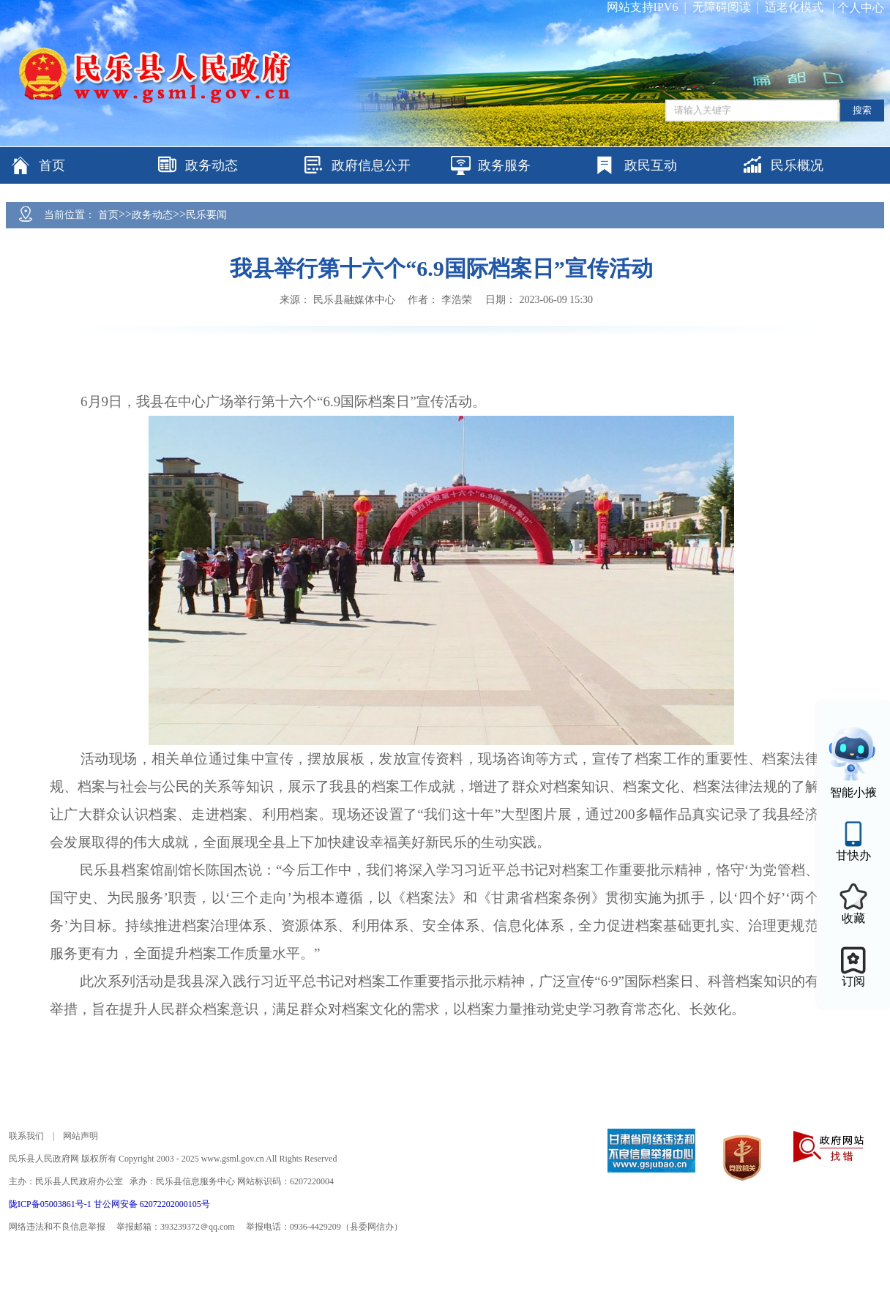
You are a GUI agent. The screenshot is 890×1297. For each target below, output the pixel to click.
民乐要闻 (206, 214)
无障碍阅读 (721, 7)
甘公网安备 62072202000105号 (152, 1204)
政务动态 (152, 214)
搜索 (862, 110)
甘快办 (853, 855)
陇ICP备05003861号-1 (51, 1204)
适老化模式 (794, 7)
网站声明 (80, 1136)
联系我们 (26, 1136)
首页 (108, 214)
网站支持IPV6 (642, 7)
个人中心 (860, 7)
